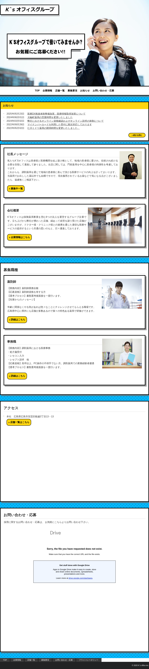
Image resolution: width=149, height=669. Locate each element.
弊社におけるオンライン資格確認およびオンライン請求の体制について (65, 121)
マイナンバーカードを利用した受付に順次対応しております (59, 124)
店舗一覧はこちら (19, 422)
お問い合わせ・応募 (103, 90)
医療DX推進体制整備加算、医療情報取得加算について (56, 113)
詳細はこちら (18, 319)
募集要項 (72, 90)
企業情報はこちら (20, 237)
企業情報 (47, 90)
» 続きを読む (137, 135)
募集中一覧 (17, 188)
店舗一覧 (60, 90)
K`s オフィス (30, 10)
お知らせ (85, 90)
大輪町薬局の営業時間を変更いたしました (50, 117)
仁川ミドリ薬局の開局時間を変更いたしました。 (53, 128)
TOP (37, 90)
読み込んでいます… (74, 588)
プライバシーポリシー (88, 660)
